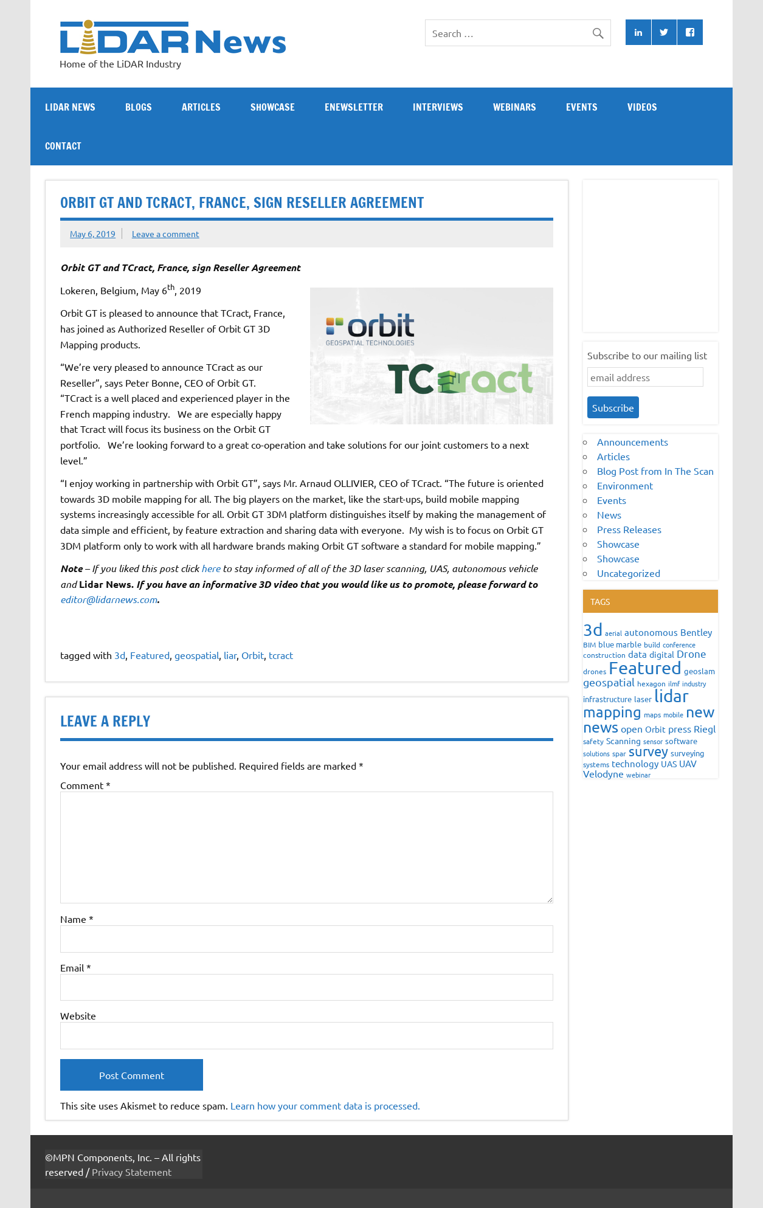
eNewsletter (354, 107)
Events (582, 107)
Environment (625, 485)
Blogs (138, 107)
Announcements (632, 441)
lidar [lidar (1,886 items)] (671, 696)
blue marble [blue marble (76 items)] (619, 644)
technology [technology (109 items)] (635, 763)
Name (77, 918)
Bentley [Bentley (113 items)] (696, 632)
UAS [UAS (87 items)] (669, 763)
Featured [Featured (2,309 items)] (645, 667)
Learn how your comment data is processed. (325, 1105)
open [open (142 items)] (632, 728)
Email (75, 967)
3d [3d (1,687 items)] (592, 630)
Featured (150, 655)
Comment (85, 785)
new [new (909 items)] (700, 711)
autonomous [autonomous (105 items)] (651, 632)
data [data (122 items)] (637, 654)
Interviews (438, 107)
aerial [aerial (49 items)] (613, 633)
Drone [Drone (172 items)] (691, 653)
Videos (642, 107)
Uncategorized (628, 573)
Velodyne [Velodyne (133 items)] (603, 773)
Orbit (252, 655)
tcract (281, 655)
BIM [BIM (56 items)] (589, 644)
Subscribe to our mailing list (647, 355)
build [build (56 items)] (652, 644)
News (609, 514)
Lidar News (70, 107)
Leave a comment (165, 233)
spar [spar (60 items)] (619, 753)
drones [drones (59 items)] (594, 671)
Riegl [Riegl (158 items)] (705, 728)
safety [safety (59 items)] (593, 741)
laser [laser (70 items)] (643, 699)
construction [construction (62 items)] (604, 655)
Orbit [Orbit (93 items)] (655, 728)
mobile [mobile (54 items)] (673, 714)
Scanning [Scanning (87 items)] (623, 740)
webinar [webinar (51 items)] (638, 774)
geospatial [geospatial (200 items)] (609, 681)
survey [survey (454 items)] (648, 751)
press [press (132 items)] (679, 728)
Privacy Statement (131, 1171)
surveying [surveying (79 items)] (688, 753)
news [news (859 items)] (600, 726)
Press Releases (629, 529)
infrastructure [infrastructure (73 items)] (607, 699)
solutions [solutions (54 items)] (596, 753)
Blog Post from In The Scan (655, 470)
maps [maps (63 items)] (652, 714)
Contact (63, 146)
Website (78, 1015)
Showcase (272, 107)
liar (230, 655)
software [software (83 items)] (681, 741)
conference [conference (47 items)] (679, 644)
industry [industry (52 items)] (694, 683)
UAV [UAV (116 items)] (688, 763)
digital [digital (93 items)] (661, 654)
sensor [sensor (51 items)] (653, 741)
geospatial (196, 655)
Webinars (514, 107)
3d (119, 655)
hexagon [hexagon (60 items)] (651, 683)
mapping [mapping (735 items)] (612, 711)
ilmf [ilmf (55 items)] (674, 683)
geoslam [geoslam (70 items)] (699, 671)
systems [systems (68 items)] (596, 764)
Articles (201, 107)
